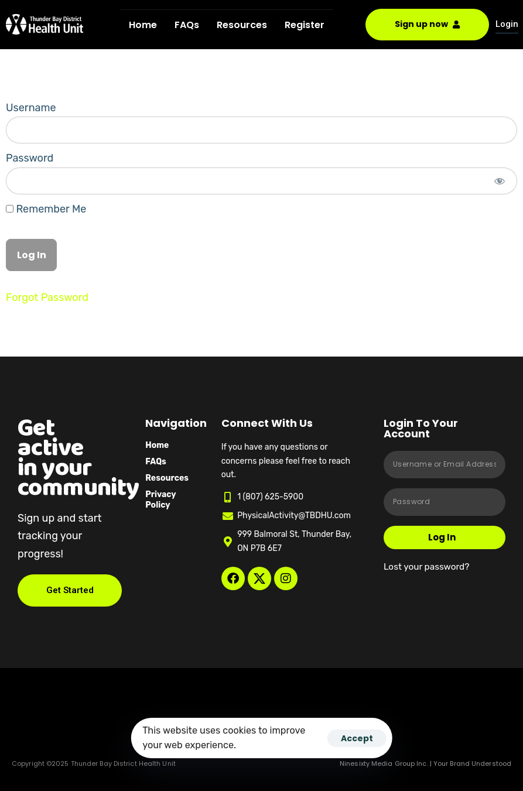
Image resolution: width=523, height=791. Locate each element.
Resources (242, 25)
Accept (357, 738)
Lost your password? (426, 566)
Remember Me (46, 209)
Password (29, 158)
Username (31, 107)
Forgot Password (47, 297)
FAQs (187, 25)
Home (143, 25)
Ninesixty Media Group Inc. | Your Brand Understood (425, 763)
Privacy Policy (160, 499)
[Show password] (500, 180)
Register (304, 25)
